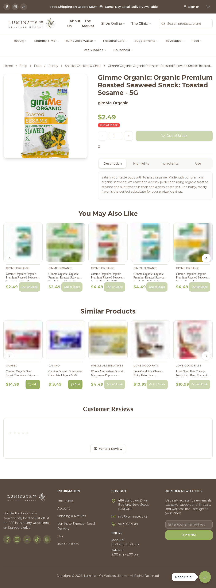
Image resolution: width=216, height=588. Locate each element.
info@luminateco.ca (132, 516)
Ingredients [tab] (169, 163)
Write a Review (108, 449)
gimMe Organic (113, 103)
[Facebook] (6, 6)
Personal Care (115, 41)
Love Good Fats (146, 365)
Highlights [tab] (141, 163)
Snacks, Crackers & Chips (83, 66)
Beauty (20, 41)
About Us (73, 23)
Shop (23, 66)
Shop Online (113, 24)
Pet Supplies (95, 50)
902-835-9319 (128, 524)
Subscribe (189, 535)
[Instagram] (15, 6)
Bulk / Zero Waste (80, 41)
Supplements (147, 41)
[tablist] (155, 163)
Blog (60, 536)
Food (197, 41)
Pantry (53, 66)
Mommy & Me (46, 41)
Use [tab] (198, 163)
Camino (11, 365)
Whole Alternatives (107, 365)
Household (123, 50)
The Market (88, 23)
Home (8, 66)
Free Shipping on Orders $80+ (73, 7)
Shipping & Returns (71, 516)
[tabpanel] (155, 186)
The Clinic (141, 24)
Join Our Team (68, 544)
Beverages (175, 41)
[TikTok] (23, 6)
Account (63, 508)
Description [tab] (113, 163)
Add (33, 384)
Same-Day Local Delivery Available (131, 7)
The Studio (65, 501)
